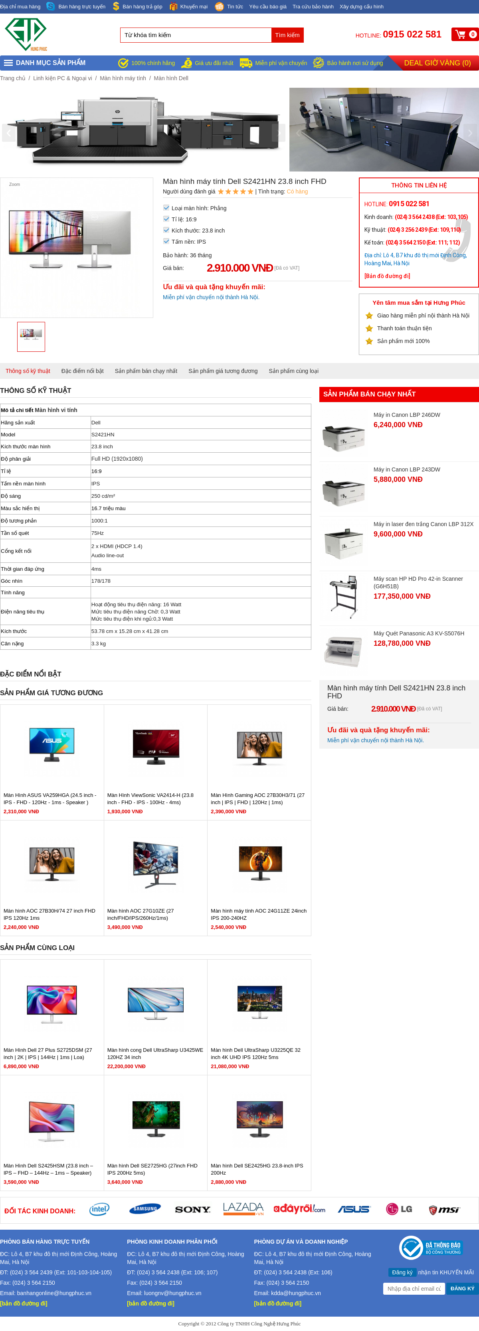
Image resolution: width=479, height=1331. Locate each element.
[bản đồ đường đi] (24, 1303)
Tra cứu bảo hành (313, 7)
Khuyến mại (188, 6)
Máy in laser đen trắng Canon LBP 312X (424, 524)
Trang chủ (13, 78)
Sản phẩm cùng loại (294, 371)
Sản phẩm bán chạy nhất (146, 371)
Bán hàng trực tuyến (75, 6)
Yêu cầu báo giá (268, 7)
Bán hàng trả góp (136, 6)
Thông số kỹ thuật (28, 371)
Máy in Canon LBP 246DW (407, 415)
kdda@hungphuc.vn (296, 1293)
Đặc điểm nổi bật (82, 371)
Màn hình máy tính (123, 78)
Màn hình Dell (171, 78)
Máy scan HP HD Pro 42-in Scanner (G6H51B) (418, 583)
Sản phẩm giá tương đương (222, 371)
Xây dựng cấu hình (362, 7)
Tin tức (228, 7)
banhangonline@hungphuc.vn (54, 1293)
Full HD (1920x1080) (117, 458)
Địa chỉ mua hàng (20, 7)
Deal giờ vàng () (437, 63)
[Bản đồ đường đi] (387, 276)
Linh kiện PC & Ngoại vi (62, 78)
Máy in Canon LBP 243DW (407, 469)
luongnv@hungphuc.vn (172, 1293)
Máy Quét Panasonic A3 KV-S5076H (419, 633)
